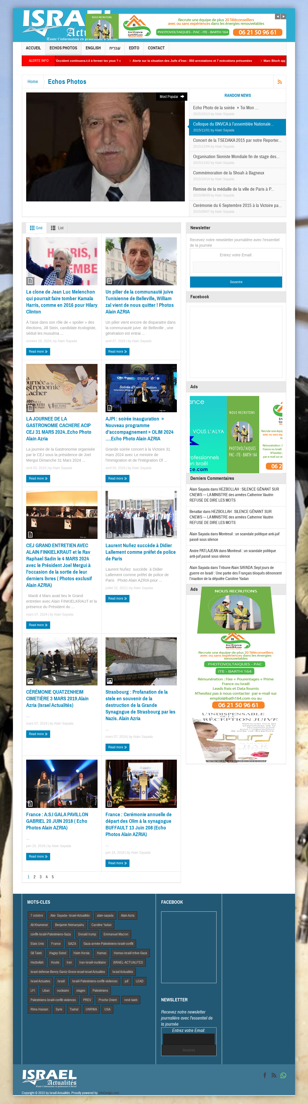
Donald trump (87, 934)
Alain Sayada (224, 114)
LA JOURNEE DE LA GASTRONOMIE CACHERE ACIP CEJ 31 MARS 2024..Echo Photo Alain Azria (58, 429)
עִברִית (115, 50)
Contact (156, 50)
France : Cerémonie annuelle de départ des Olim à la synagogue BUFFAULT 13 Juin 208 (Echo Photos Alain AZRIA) (139, 824)
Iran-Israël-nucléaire (92, 962)
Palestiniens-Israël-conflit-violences (53, 1000)
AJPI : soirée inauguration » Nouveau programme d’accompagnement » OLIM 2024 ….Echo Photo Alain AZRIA (140, 429)
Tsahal (74, 1009)
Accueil (33, 50)
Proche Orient (108, 1000)
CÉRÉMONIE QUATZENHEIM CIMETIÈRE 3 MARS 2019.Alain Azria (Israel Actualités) (57, 698)
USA (107, 1009)
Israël (61, 981)
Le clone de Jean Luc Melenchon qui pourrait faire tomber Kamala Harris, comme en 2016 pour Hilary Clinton (62, 302)
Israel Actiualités (122, 972)
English (93, 50)
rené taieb (130, 1000)
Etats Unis (37, 943)
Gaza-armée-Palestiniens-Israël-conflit (108, 943)
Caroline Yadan (101, 925)
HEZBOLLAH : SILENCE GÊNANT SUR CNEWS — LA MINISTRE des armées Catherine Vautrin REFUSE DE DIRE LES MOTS (234, 495)
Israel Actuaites (40, 981)
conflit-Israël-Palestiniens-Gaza (51, 934)
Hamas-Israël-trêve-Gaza (130, 953)
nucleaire (63, 990)
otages (80, 990)
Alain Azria (127, 915)
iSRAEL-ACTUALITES (128, 962)
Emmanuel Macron (116, 934)
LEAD (140, 981)
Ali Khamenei (39, 925)
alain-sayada (105, 915)
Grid (35, 228)
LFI (33, 990)
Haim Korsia (82, 953)
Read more (38, 351)
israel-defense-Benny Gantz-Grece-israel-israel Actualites (68, 972)
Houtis (55, 962)
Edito (134, 50)
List (56, 228)
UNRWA (91, 1009)
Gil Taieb (36, 953)
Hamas (101, 953)
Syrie (59, 1009)
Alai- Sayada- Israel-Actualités (70, 915)
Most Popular (172, 96)
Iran (69, 962)
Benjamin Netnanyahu (69, 925)
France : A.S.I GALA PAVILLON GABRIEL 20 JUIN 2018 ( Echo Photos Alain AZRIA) (57, 821)
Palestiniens (100, 990)
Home (33, 81)
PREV (87, 1000)
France (56, 943)
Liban (46, 990)
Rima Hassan (39, 1009)
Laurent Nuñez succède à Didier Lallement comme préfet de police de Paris (141, 552)
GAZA (72, 943)
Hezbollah (37, 962)
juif (126, 981)
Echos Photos (63, 50)
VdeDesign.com (108, 1093)
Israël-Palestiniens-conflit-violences (94, 981)
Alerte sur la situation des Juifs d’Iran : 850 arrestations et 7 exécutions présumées (201, 60)
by (212, 114)
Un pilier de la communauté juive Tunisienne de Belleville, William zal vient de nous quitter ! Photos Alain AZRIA (140, 302)
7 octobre (37, 915)
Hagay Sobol (57, 953)
